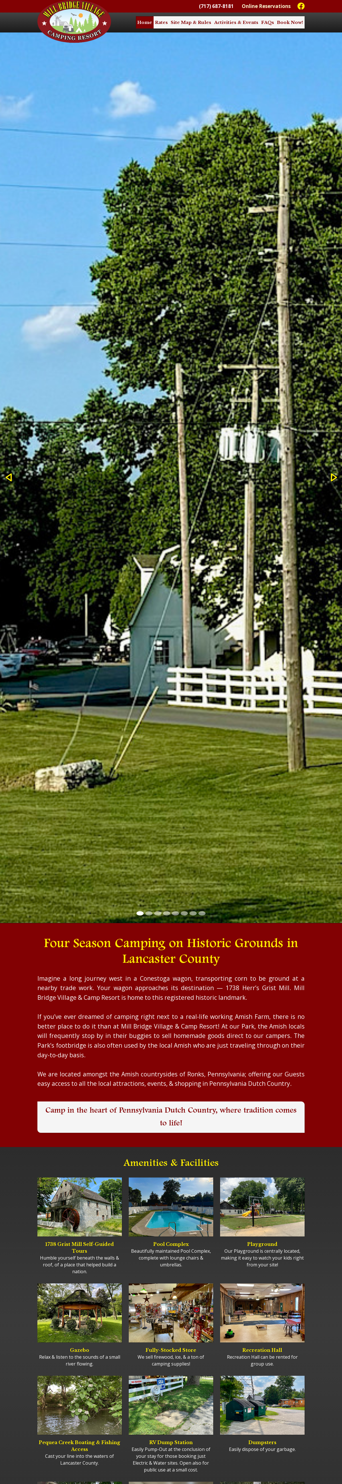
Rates (161, 22)
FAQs (267, 22)
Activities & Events (236, 22)
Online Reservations (266, 6)
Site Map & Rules (191, 22)
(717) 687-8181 (216, 6)
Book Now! (290, 22)
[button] (8, 477)
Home (144, 22)
